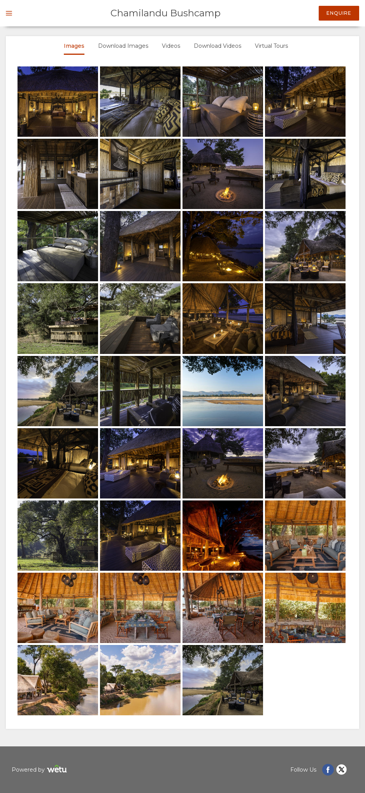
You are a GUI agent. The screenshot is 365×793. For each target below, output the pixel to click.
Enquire (338, 13)
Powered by (40, 770)
